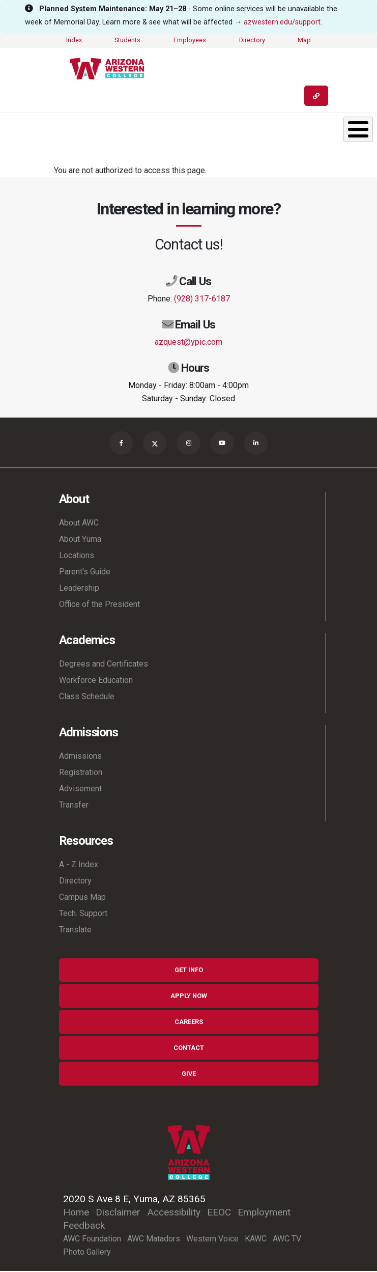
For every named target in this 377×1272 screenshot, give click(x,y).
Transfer (74, 806)
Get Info (189, 971)
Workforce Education (96, 681)
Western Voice (212, 1240)
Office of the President (99, 605)
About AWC (79, 524)
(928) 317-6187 (202, 298)
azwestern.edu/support (282, 22)
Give (189, 1074)
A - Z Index (78, 865)
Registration (80, 773)
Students (127, 40)
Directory (252, 40)
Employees (189, 40)
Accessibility (173, 1213)
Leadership (79, 589)
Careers (189, 1023)
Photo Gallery (87, 1253)
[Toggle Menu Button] (358, 129)
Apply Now (188, 997)
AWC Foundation (92, 1240)
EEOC (219, 1213)
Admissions (80, 757)
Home (76, 1213)
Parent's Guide (84, 572)
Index (74, 40)
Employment (264, 1213)
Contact (188, 1049)
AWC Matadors (153, 1240)
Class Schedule (86, 697)
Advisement (80, 789)
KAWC (256, 1240)
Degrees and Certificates (103, 665)
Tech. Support (83, 914)
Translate (75, 930)
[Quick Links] (316, 96)
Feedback (84, 1226)
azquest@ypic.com (188, 342)
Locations (76, 556)
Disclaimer (118, 1213)
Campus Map (82, 898)
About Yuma (80, 540)
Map (304, 40)
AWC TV (287, 1240)
